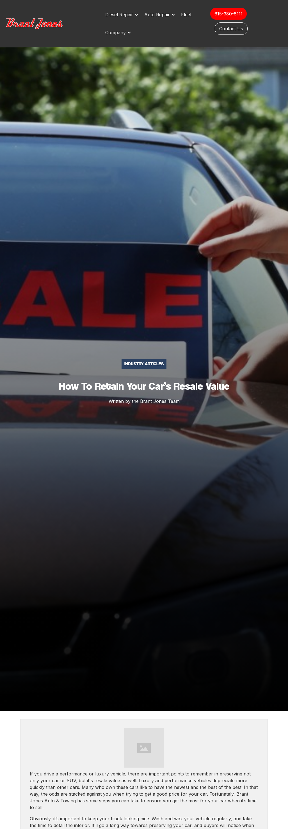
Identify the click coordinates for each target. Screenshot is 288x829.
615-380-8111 (228, 14)
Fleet (186, 14)
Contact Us (231, 28)
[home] (41, 23)
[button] (123, 15)
